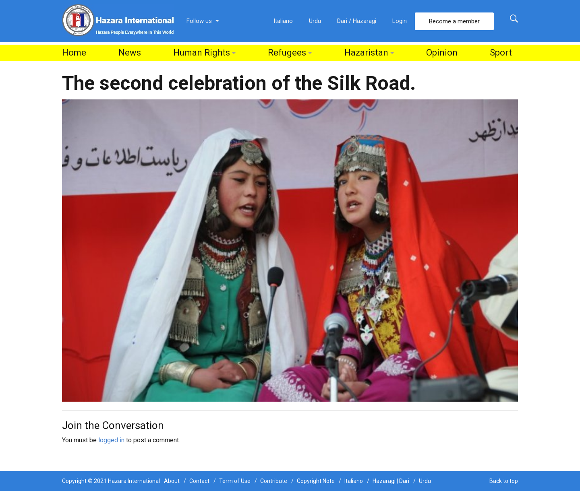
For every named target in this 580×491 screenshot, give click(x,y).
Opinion (442, 52)
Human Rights (201, 52)
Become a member (454, 21)
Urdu (315, 21)
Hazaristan (366, 52)
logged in (111, 440)
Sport (501, 52)
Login (399, 21)
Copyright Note (316, 481)
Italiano (283, 21)
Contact (199, 481)
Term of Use (235, 481)
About (172, 481)
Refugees (287, 52)
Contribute (273, 481)
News (129, 52)
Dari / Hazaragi (356, 21)
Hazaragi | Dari (391, 481)
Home (74, 52)
